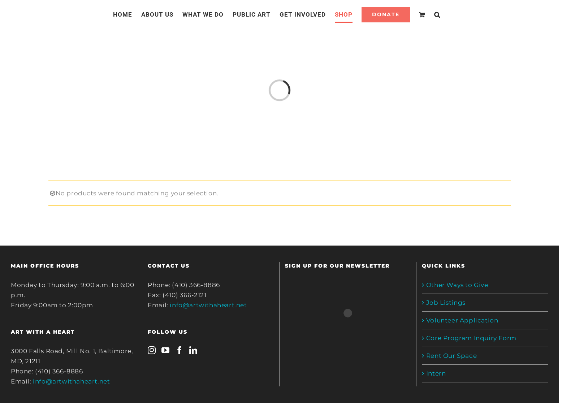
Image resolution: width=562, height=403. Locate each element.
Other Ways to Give (457, 285)
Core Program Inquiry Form (471, 338)
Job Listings (446, 302)
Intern (436, 373)
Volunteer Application (462, 320)
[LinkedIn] (193, 350)
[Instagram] (152, 350)
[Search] (437, 14)
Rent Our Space (451, 355)
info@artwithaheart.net (71, 381)
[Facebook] (180, 350)
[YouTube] (165, 350)
